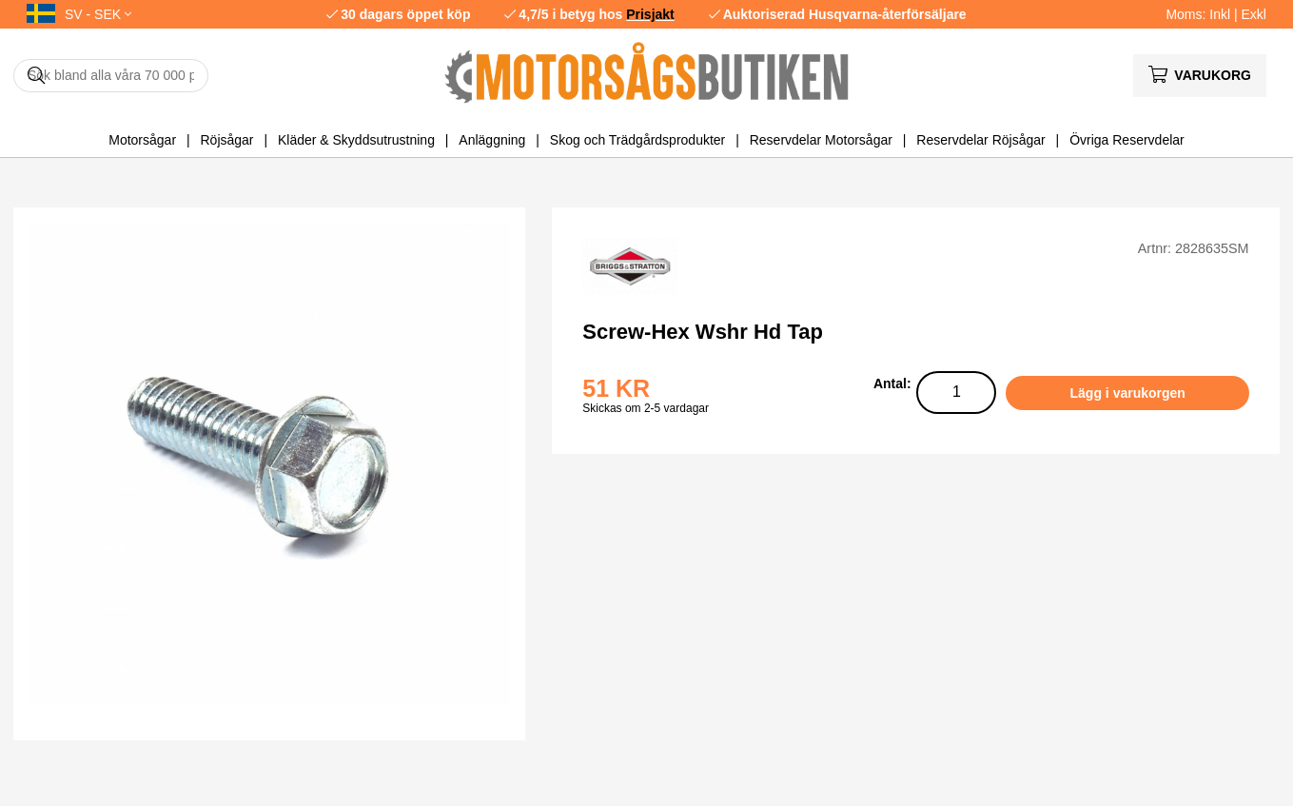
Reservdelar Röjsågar (980, 139)
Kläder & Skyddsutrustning (356, 139)
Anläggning (492, 139)
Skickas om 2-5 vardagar (645, 408)
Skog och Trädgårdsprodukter (637, 139)
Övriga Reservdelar (1127, 139)
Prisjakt (650, 14)
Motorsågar (142, 139)
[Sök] (110, 75)
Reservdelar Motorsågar (821, 139)
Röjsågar (226, 139)
